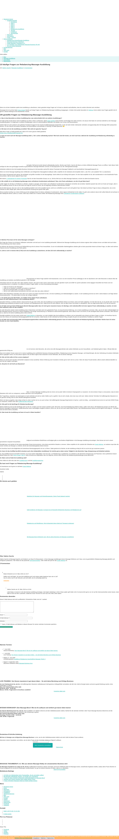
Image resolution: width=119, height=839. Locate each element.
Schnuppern (10, 36)
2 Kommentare (28, 68)
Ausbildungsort (23, 460)
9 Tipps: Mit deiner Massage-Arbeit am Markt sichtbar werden (20, 780)
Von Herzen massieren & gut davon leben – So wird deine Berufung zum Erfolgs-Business (36, 655)
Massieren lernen (8, 786)
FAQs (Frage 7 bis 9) (19, 455)
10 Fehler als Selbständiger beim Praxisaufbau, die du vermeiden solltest (24, 775)
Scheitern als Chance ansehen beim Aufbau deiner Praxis (19, 779)
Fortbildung (14, 32)
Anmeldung (14, 22)
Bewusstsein (7, 61)
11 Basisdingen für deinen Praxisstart (16, 178)
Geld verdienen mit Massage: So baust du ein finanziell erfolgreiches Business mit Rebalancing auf (54, 510)
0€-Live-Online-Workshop (14, 46)
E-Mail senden (8, 814)
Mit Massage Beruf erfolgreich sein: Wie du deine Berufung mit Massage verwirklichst (50, 537)
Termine (13, 30)
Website (2, 621)
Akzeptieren (36, 838)
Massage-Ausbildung (9, 58)
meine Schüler (51, 121)
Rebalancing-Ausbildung (17, 29)
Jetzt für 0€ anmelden (60, 769)
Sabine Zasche (6, 68)
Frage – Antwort (11, 37)
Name (2, 615)
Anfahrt (6, 799)
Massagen (10, 34)
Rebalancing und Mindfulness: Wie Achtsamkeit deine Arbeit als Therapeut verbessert (50, 523)
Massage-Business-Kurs (26, 663)
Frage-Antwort (21, 110)
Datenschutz (59, 747)
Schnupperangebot (35, 560)
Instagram (6, 805)
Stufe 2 (13, 24)
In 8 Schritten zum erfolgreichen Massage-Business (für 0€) (23, 44)
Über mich (6, 796)
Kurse (5, 788)
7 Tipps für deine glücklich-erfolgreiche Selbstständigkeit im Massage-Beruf (24, 778)
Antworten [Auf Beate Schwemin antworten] (6, 580)
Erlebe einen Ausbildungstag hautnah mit (11, 133)
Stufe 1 (13, 23)
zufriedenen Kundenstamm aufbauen (74, 193)
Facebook (6, 803)
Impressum (7, 801)
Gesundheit (7, 60)
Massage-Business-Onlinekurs (15, 41)
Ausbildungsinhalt (12, 20)
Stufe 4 (13, 27)
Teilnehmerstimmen (9, 793)
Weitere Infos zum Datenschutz (23, 838)
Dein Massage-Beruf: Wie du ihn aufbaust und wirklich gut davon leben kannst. (36, 650)
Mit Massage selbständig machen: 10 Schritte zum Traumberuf (21, 776)
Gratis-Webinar (31, 315)
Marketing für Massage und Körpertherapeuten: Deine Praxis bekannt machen (48, 496)
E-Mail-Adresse (4, 618)
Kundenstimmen (8, 47)
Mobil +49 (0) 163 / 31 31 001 (12, 811)
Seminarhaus (14, 33)
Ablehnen (43, 838)
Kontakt (6, 51)
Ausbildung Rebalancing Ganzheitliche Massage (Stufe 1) (30, 659)
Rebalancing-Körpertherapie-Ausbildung (18, 40)
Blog (5, 57)
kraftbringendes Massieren (26, 401)
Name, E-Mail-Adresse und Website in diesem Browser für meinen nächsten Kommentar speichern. (29, 624)
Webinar (91, 110)
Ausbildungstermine (37, 460)
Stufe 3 (13, 26)
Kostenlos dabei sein (59, 691)
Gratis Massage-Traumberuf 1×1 (16, 43)
